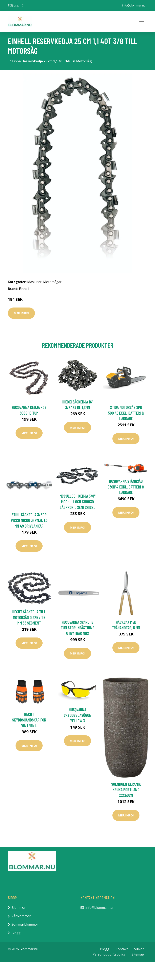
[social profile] (22, 5)
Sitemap (138, 954)
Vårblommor (21, 916)
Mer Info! (21, 313)
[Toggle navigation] (141, 21)
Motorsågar (52, 282)
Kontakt (122, 949)
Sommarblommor (25, 924)
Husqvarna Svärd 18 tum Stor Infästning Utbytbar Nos (77, 627)
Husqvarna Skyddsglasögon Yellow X (77, 715)
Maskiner (34, 282)
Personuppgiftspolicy (109, 954)
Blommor (19, 907)
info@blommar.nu (134, 5)
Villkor (139, 949)
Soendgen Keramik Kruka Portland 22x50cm (126, 789)
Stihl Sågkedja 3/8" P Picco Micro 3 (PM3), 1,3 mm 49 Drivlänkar (29, 520)
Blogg (16, 933)
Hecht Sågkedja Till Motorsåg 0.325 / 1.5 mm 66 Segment (29, 617)
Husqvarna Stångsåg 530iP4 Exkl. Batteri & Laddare (126, 487)
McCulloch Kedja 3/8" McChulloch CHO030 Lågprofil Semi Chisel (77, 501)
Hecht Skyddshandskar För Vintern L (29, 720)
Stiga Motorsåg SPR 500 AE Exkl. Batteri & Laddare (126, 413)
